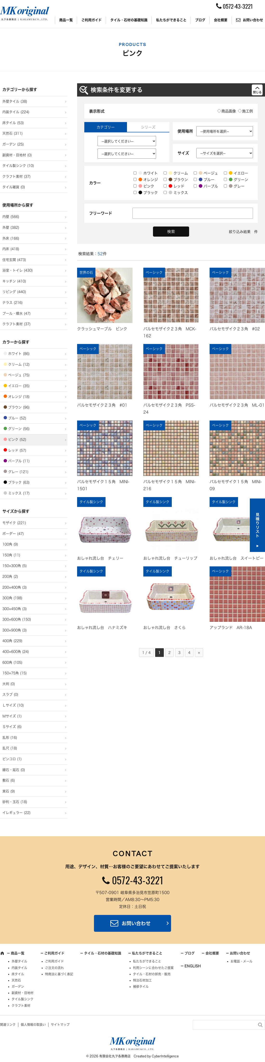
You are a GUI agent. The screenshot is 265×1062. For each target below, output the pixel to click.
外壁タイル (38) (14, 101)
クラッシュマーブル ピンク (102, 329)
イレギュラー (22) (16, 812)
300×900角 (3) (14, 630)
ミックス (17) (19, 493)
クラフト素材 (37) (16, 176)
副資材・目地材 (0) (17, 155)
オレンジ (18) (19, 396)
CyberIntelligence (165, 1056)
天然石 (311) (12, 133)
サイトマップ (60, 1024)
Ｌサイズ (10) (13, 705)
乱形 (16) (9, 737)
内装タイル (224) (15, 112)
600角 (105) (12, 662)
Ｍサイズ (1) (12, 716)
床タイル (18, 974)
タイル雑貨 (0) (13, 187)
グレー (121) (18, 471)
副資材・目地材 (22, 992)
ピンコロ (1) (12, 759)
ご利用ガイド (91, 20)
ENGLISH (193, 966)
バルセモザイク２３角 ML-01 (237, 405)
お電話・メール (241, 961)
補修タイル (141, 986)
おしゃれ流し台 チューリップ (170, 558)
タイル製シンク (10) (18, 165)
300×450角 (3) (14, 608)
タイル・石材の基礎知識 (128, 20)
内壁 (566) (10, 216)
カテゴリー (106, 127)
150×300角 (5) (14, 565)
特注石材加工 (142, 980)
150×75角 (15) (14, 673)
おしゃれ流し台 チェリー (100, 558)
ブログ (200, 20)
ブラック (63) (19, 482)
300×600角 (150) (16, 619)
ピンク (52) (17, 439)
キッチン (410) (14, 281)
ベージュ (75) (19, 375)
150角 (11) (11, 555)
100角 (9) (10, 544)
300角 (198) (12, 598)
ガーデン (18, 986)
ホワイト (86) (19, 353)
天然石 (16, 980)
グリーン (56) (19, 428)
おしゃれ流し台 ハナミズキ (102, 627)
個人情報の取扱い (33, 1024)
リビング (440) (14, 291)
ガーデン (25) (13, 144)
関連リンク (8, 1024)
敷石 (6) (8, 780)
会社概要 (220, 20)
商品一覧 (66, 20)
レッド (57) (17, 450)
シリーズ (148, 127)
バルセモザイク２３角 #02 (235, 329)
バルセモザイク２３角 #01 (102, 405)
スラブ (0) (10, 694)
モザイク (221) (14, 523)
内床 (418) (10, 249)
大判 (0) (8, 684)
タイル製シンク (22, 999)
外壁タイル (19, 961)
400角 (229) (12, 640)
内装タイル (19, 967)
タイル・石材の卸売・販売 (152, 974)
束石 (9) (8, 791)
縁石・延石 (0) (13, 769)
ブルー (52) (17, 418)
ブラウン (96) (19, 407)
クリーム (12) (19, 364)
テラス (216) (12, 302)
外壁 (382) (10, 227)
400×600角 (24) (15, 651)
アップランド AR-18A (231, 627)
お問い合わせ (136, 923)
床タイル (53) (13, 122)
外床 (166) (10, 238)
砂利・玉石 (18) (14, 801)
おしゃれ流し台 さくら (164, 627)
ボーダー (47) (13, 533)
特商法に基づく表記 (59, 974)
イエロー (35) (19, 386)
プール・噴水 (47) (16, 313)
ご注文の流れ (54, 967)
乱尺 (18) (9, 748)
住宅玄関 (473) (14, 259)
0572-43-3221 (137, 880)
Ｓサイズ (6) (12, 726)
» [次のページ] (199, 652)
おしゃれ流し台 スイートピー (237, 558)
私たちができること (171, 20)
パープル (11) (19, 461)
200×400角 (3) (14, 587)
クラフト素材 (21, 1005)
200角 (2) (10, 576)
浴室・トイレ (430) (17, 270)
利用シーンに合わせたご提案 (153, 967)
